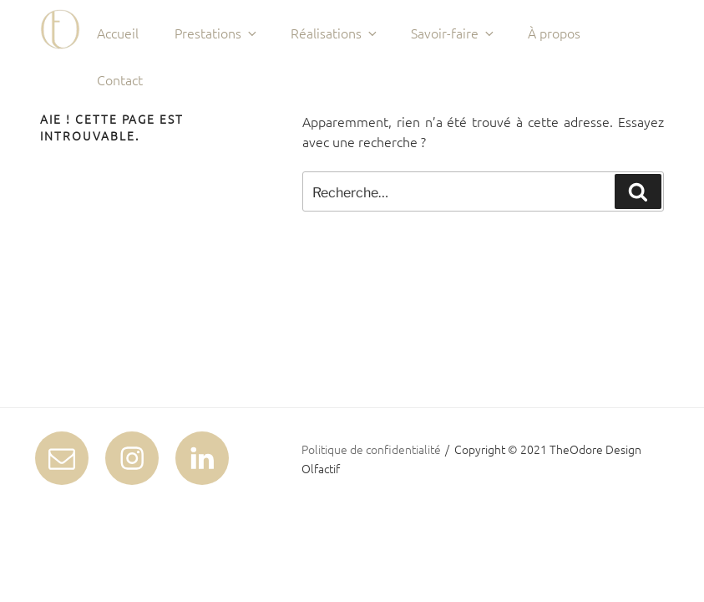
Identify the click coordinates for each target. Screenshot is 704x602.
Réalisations (335, 32)
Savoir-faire (453, 32)
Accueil (118, 32)
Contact (120, 79)
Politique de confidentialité (371, 449)
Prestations (217, 32)
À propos (554, 32)
